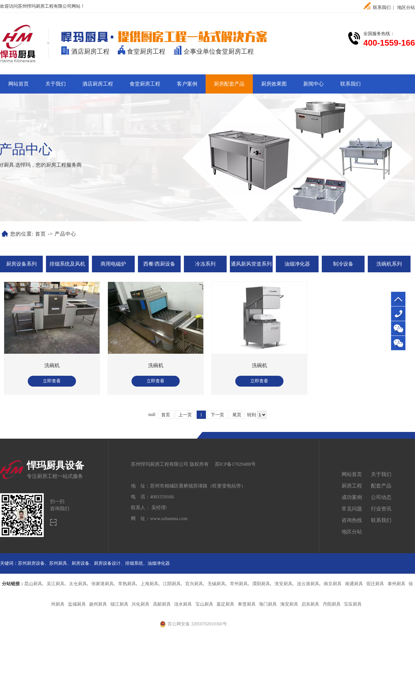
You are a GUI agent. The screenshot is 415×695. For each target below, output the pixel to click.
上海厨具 (149, 583)
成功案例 (352, 497)
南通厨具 (354, 583)
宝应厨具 (353, 604)
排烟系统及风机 (67, 264)
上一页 (185, 414)
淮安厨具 (283, 583)
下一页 (217, 414)
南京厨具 (333, 583)
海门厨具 (268, 604)
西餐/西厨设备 (159, 264)
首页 (40, 234)
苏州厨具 (58, 563)
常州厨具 (239, 583)
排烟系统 (134, 563)
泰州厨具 (396, 583)
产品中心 (65, 234)
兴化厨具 (140, 604)
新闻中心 (313, 84)
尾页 (236, 414)
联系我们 (382, 7)
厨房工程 (352, 485)
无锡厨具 (216, 583)
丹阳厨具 (332, 604)
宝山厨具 (204, 604)
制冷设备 (343, 264)
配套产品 (381, 485)
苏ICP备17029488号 (235, 464)
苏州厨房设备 (31, 563)
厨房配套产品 (229, 84)
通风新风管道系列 (251, 264)
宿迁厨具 (375, 583)
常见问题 (352, 508)
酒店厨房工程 (97, 84)
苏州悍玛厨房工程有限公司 (45, 6)
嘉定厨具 (225, 604)
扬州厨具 (98, 604)
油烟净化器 (297, 264)
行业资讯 (381, 508)
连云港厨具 (308, 583)
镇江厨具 (119, 604)
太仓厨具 (78, 583)
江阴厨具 (172, 583)
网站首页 (18, 84)
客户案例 (187, 84)
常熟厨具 (127, 583)
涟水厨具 (183, 604)
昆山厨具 (33, 583)
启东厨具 (310, 604)
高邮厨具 (162, 604)
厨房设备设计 (107, 563)
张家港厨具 (102, 583)
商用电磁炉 (113, 264)
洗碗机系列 (389, 264)
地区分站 (406, 7)
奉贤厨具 (247, 604)
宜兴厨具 (194, 583)
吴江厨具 (55, 583)
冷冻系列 (205, 264)
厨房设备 (80, 563)
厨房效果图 (274, 84)
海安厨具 (289, 604)
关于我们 (55, 84)
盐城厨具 (77, 604)
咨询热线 (352, 520)
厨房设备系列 (21, 264)
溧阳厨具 (261, 583)
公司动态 (381, 497)
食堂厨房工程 (145, 84)
